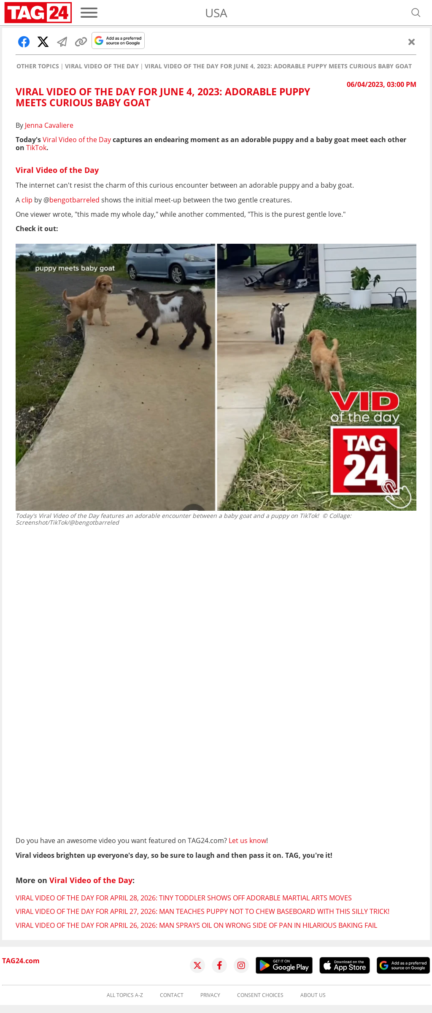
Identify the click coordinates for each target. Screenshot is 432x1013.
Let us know (247, 840)
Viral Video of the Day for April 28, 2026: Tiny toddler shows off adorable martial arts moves (184, 898)
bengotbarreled (74, 200)
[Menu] (89, 12)
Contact (172, 995)
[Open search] (415, 12)
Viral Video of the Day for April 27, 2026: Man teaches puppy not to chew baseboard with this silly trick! (202, 911)
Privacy (210, 995)
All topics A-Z (125, 995)
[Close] (411, 41)
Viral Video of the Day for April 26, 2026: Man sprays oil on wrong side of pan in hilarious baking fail (196, 925)
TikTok (36, 147)
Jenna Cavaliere (49, 125)
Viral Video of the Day (102, 66)
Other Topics (37, 66)
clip (27, 200)
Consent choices (260, 995)
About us (313, 995)
